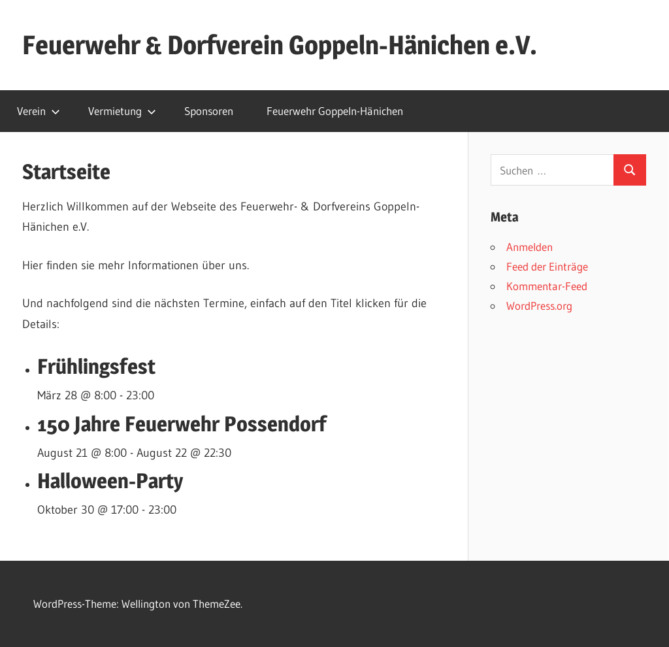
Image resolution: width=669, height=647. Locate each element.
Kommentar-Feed (546, 286)
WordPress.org (539, 305)
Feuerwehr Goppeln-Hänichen (335, 111)
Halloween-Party (110, 480)
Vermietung (122, 111)
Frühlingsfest (96, 366)
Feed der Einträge (547, 266)
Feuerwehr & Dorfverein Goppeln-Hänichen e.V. (279, 45)
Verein (38, 111)
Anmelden (529, 247)
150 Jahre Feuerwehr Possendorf (182, 424)
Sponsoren (208, 111)
